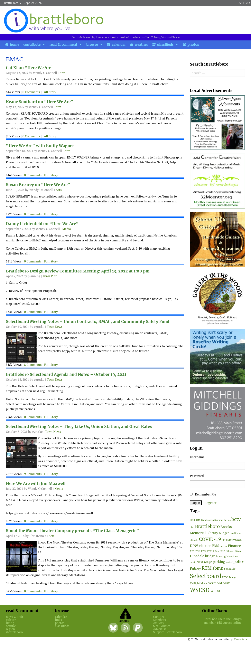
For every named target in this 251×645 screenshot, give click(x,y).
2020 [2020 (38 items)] (192, 520)
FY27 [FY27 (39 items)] (222, 551)
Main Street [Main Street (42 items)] (232, 556)
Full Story (49, 92)
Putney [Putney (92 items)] (195, 568)
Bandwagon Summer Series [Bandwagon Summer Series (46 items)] (216, 519)
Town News (55, 327)
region (10, 628)
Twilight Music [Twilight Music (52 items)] (198, 583)
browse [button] (92, 44)
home (14, 44)
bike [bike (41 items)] (192, 527)
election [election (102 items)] (205, 545)
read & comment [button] (63, 44)
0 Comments (31, 92)
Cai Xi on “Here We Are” (30, 67)
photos (193, 44)
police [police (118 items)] (238, 561)
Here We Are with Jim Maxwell (36, 483)
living (10, 622)
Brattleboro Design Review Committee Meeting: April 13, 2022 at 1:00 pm (78, 271)
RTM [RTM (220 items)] (207, 568)
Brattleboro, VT (13, 3)
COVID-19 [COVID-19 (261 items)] (210, 539)
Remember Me (203, 494)
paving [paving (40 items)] (229, 562)
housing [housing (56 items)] (221, 556)
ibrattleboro (14, 632)
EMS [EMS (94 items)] (215, 545)
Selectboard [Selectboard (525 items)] (205, 576)
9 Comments (33, 474)
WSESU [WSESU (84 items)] (216, 591)
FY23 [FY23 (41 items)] (209, 551)
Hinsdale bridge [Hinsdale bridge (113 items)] (202, 555)
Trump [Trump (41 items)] (232, 577)
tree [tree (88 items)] (225, 577)
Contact (158, 616)
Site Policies (161, 625)
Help (247, 3)
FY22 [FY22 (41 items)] (203, 551)
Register (210, 503)
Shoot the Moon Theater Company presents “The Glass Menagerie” (72, 530)
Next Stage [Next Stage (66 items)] (204, 562)
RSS (240, 3)
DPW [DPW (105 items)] (194, 545)
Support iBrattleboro (167, 632)
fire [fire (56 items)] (192, 551)
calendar (119, 44)
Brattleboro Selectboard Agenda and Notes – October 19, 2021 (66, 374)
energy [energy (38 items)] (223, 546)
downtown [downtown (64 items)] (235, 540)
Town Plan (50, 276)
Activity (158, 622)
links (58, 619)
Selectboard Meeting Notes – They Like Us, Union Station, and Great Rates (79, 426)
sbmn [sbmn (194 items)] (217, 568)
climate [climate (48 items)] (194, 540)
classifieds (165, 44)
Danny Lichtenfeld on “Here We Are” (42, 223)
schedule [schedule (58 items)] (229, 568)
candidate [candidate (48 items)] (235, 533)
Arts (62, 73)
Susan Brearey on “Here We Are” (38, 184)
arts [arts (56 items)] (198, 520)
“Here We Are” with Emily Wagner (40, 145)
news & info (14, 616)
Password (197, 476)
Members (159, 619)
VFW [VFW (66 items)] (226, 583)
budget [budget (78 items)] (224, 533)
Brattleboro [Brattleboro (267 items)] (207, 526)
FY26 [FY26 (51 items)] (216, 551)
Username (197, 457)
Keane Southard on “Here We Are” (39, 101)
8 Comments (33, 365)
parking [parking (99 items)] (219, 561)
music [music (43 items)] (193, 562)
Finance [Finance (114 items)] (234, 545)
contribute (31, 44)
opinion (11, 625)
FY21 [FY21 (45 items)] (197, 550)
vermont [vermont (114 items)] (215, 583)
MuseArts (240, 639)
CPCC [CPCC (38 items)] (224, 540)
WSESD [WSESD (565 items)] (200, 590)
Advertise (160, 628)
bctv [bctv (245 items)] (236, 519)
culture (11, 619)
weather (141, 44)
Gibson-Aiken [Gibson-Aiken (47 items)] (233, 551)
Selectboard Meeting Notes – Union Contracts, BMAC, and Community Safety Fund (87, 321)
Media (66, 229)
